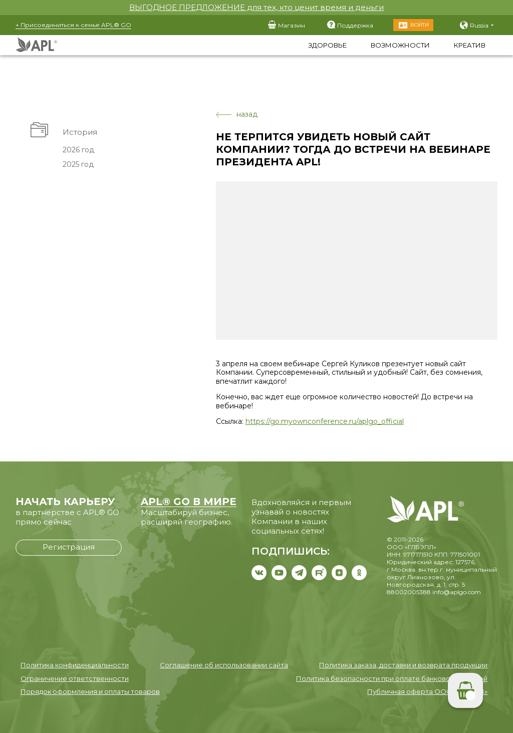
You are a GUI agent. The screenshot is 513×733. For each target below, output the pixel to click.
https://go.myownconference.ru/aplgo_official (324, 421)
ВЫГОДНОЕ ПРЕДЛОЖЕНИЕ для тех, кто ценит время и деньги (256, 7)
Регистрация (69, 547)
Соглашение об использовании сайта (224, 665)
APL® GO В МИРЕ (188, 502)
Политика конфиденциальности (75, 665)
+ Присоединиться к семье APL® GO (73, 25)
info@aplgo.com (456, 592)
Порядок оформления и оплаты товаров (90, 691)
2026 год (78, 149)
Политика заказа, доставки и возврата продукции (403, 665)
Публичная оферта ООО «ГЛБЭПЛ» (427, 691)
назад (237, 114)
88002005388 (409, 592)
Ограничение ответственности (75, 678)
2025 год (77, 164)
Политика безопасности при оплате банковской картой (391, 678)
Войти (419, 25)
